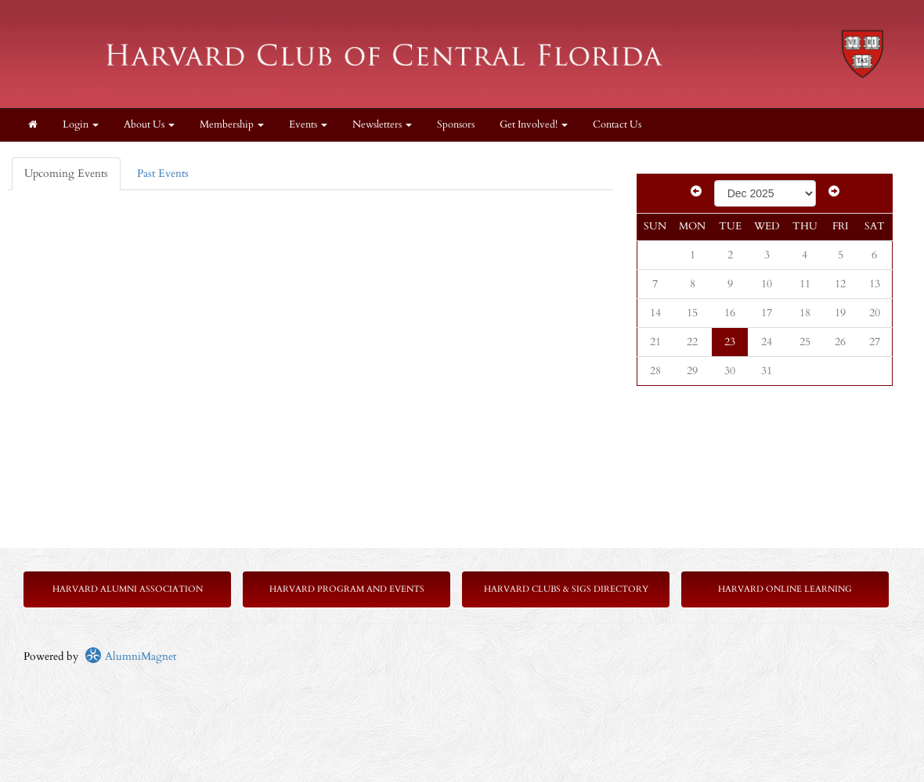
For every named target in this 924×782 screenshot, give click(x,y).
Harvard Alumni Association (127, 589)
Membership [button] (232, 125)
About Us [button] (149, 125)
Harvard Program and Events (346, 589)
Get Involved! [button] (534, 125)
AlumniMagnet (130, 656)
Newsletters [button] (382, 125)
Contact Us (617, 125)
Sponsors (456, 125)
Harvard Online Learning (785, 589)
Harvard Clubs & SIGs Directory (566, 589)
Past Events (163, 173)
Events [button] (308, 125)
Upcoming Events (66, 173)
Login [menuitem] (81, 125)
